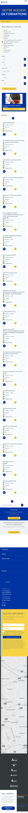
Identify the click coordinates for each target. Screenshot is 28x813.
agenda (7, 21)
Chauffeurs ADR (6, 32)
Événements (5, 52)
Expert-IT (22, 806)
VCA (4, 48)
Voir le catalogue (14, 109)
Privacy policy (23, 805)
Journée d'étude (6, 50)
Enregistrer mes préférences (8, 808)
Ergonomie (5, 37)
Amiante (4, 30)
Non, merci (4, 804)
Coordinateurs (6, 35)
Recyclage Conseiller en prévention (10, 42)
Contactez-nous (14, 532)
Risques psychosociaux (8, 45)
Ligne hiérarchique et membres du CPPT (12, 40)
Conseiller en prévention (8, 33)
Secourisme (5, 47)
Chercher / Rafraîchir (9, 88)
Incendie (4, 38)
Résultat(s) (4, 115)
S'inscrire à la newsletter (12, 637)
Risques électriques (7, 43)
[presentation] (13, 577)
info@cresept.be (6, 600)
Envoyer (7, 582)
